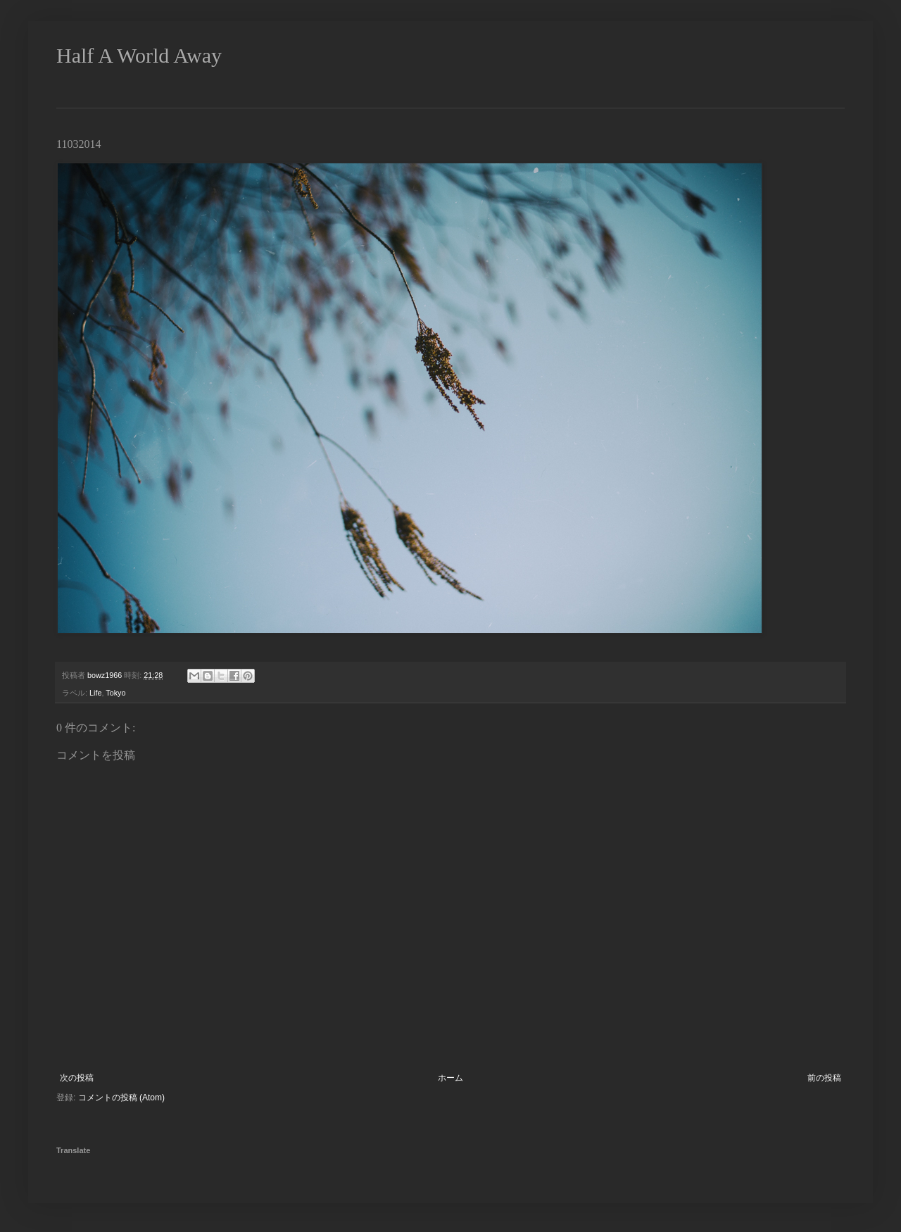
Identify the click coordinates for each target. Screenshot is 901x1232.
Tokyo (115, 693)
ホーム (450, 1078)
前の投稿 (824, 1078)
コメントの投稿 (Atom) (121, 1097)
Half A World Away (139, 55)
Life (95, 693)
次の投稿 (77, 1078)
